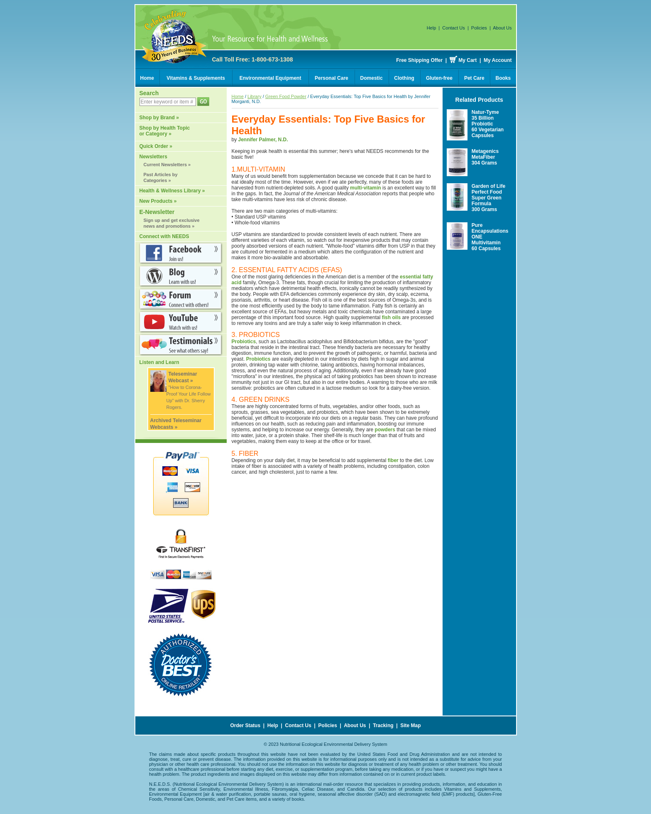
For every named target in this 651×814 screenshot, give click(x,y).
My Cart (467, 60)
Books (503, 78)
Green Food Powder (285, 96)
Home (147, 78)
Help (431, 27)
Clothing (404, 78)
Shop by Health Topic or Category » (165, 131)
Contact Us (453, 27)
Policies (479, 27)
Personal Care (331, 78)
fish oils (391, 317)
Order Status (245, 725)
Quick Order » (156, 146)
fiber (393, 460)
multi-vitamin (365, 188)
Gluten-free (439, 78)
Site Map (410, 725)
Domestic (371, 78)
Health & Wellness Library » (172, 191)
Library (254, 96)
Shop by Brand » (159, 118)
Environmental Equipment (270, 78)
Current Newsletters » (167, 164)
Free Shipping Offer (419, 60)
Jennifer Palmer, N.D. (263, 140)
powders (385, 430)
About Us (502, 27)
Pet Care (474, 78)
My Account (498, 60)
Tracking (383, 725)
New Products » (158, 201)
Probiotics (244, 341)
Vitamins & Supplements (195, 78)
